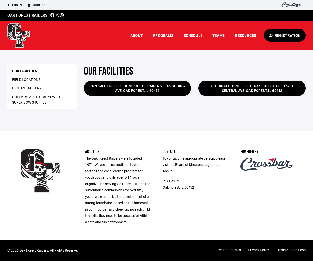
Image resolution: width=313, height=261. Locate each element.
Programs (163, 35)
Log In (14, 5)
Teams (218, 35)
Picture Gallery (26, 88)
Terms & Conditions (291, 250)
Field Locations (26, 79)
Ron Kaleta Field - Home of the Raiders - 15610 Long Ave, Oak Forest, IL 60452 (137, 88)
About (136, 35)
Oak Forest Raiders (27, 15)
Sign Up (36, 5)
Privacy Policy (258, 250)
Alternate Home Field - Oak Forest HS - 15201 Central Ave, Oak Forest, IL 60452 (251, 88)
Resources (245, 35)
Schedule (193, 35)
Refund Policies (229, 250)
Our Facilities (24, 70)
